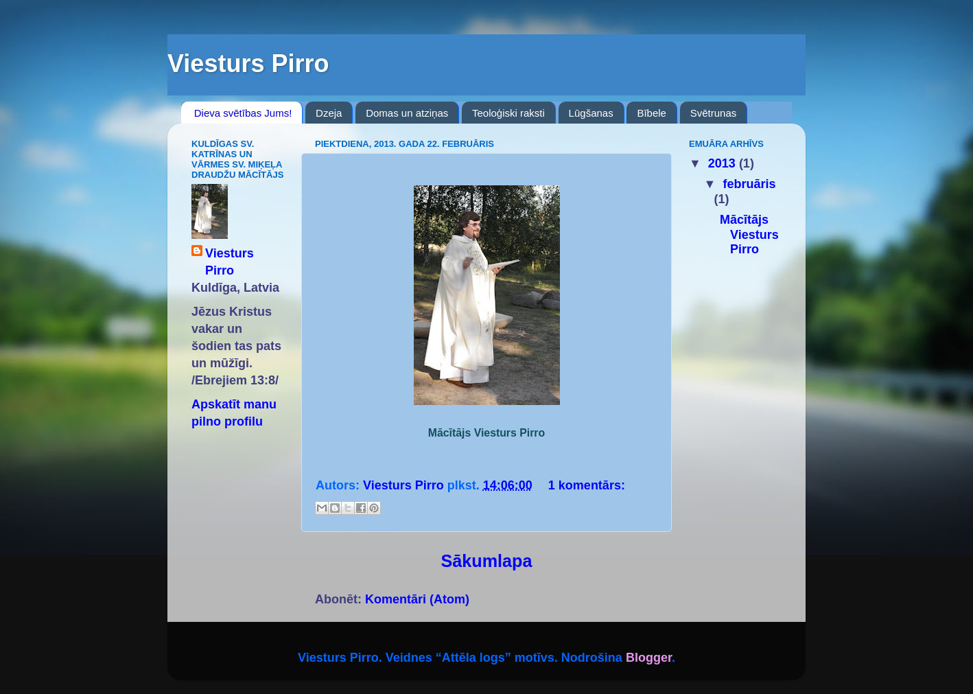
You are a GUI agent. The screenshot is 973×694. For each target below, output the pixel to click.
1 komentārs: (586, 485)
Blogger (649, 657)
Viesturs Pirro (229, 261)
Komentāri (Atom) (417, 599)
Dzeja (329, 113)
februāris (749, 184)
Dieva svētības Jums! (243, 113)
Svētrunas (713, 113)
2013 (723, 163)
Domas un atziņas (407, 113)
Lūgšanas (591, 113)
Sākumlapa (486, 560)
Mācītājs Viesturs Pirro (749, 234)
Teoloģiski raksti (508, 113)
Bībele (651, 113)
